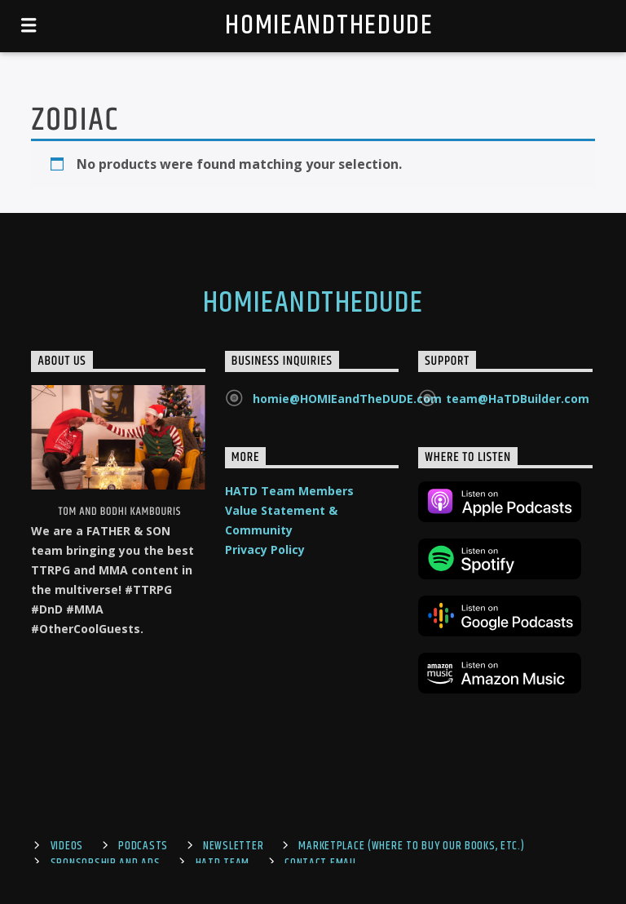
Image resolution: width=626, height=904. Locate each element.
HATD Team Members (289, 491)
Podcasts (143, 846)
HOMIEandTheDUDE (329, 26)
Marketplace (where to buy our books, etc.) (411, 846)
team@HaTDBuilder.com (517, 398)
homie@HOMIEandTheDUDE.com (347, 398)
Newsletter (233, 846)
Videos (67, 846)
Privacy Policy (265, 549)
